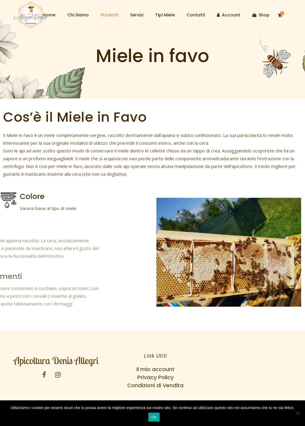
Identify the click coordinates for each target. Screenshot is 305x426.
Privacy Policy (155, 377)
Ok (153, 417)
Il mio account (155, 369)
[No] (298, 413)
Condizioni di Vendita (155, 385)
